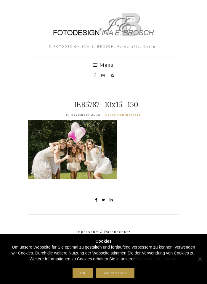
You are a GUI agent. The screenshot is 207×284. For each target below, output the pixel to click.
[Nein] (200, 259)
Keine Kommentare (123, 114)
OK (83, 273)
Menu (103, 65)
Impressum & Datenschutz (103, 232)
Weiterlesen (115, 273)
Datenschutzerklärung (156, 259)
